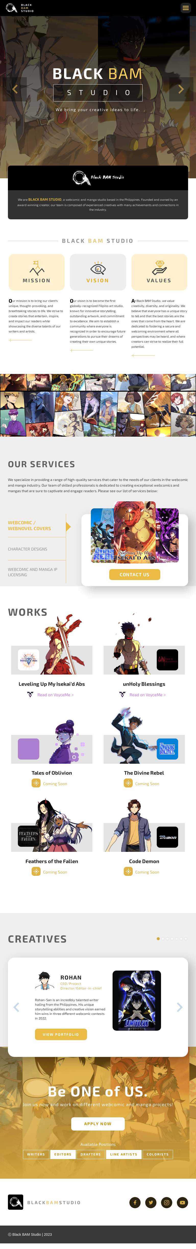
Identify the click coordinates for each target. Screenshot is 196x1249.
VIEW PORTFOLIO (59, 1040)
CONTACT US (135, 574)
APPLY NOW (98, 1129)
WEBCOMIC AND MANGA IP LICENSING (32, 572)
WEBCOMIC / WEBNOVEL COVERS (29, 525)
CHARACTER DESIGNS (27, 548)
